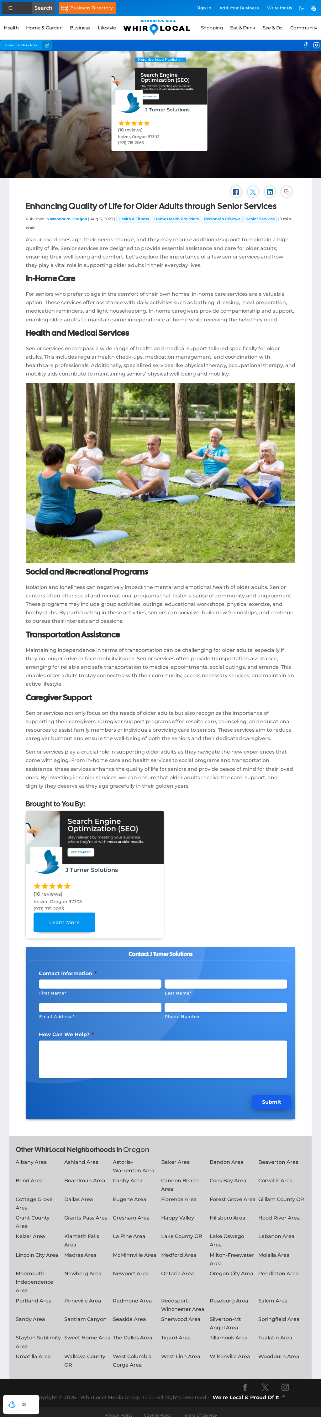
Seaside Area (129, 1312)
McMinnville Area (134, 1248)
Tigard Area (176, 1331)
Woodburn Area (278, 1349)
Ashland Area (81, 1155)
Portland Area (34, 1294)
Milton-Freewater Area (232, 1252)
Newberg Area (83, 1267)
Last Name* (178, 990)
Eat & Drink (242, 28)
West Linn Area (180, 1349)
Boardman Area (84, 1174)
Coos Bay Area (228, 1174)
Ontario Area (177, 1267)
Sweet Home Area (87, 1331)
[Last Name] (226, 981)
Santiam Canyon (85, 1312)
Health (11, 28)
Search (30, 8)
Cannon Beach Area (180, 1178)
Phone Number (182, 1013)
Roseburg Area (229, 1294)
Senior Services (260, 216)
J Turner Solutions (167, 109)
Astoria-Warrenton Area (134, 1159)
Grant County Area (33, 1215)
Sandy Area (30, 1312)
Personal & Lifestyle (222, 216)
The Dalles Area (132, 1331)
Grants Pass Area (86, 1211)
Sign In (204, 7)
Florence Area (179, 1192)
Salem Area (273, 1294)
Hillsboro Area (227, 1211)
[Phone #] (226, 1004)
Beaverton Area (278, 1155)
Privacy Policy (118, 1408)
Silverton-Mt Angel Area (225, 1316)
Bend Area (29, 1174)
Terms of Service (200, 1408)
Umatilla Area (33, 1349)
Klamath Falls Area (81, 1233)
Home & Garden (44, 28)
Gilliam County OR (281, 1192)
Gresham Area (131, 1211)
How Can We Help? (66, 1032)
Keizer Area (30, 1229)
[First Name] (100, 981)
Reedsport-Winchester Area (182, 1298)
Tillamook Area (229, 1331)
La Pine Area (129, 1229)
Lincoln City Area (37, 1248)
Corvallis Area (275, 1174)
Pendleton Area (278, 1267)
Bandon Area (227, 1155)
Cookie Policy (157, 1408)
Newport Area (131, 1267)
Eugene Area (129, 1192)
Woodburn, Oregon (68, 216)
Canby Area (128, 1174)
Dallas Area (78, 1192)
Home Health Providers (176, 216)
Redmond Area (132, 1294)
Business (80, 28)
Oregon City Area (231, 1267)
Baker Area (175, 1155)
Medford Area (179, 1248)
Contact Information (68, 971)
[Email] (100, 1004)
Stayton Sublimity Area (38, 1335)
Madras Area (80, 1248)
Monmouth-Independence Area (34, 1275)
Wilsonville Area (230, 1349)
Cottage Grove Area (34, 1196)
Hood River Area (279, 1211)
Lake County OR (181, 1229)
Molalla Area (274, 1248)
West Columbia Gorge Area (132, 1353)
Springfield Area (279, 1312)
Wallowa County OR (84, 1353)
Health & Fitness (133, 216)
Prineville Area (82, 1294)
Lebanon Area (276, 1229)
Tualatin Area (275, 1331)
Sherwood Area (181, 1312)
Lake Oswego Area (227, 1233)
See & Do (273, 28)
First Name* (52, 990)
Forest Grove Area (233, 1192)
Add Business (239, 7)
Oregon (136, 1142)
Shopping (212, 28)
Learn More (64, 920)
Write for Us (279, 7)
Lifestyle (107, 28)
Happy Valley (177, 1211)
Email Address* (56, 1013)
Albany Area (31, 1155)
